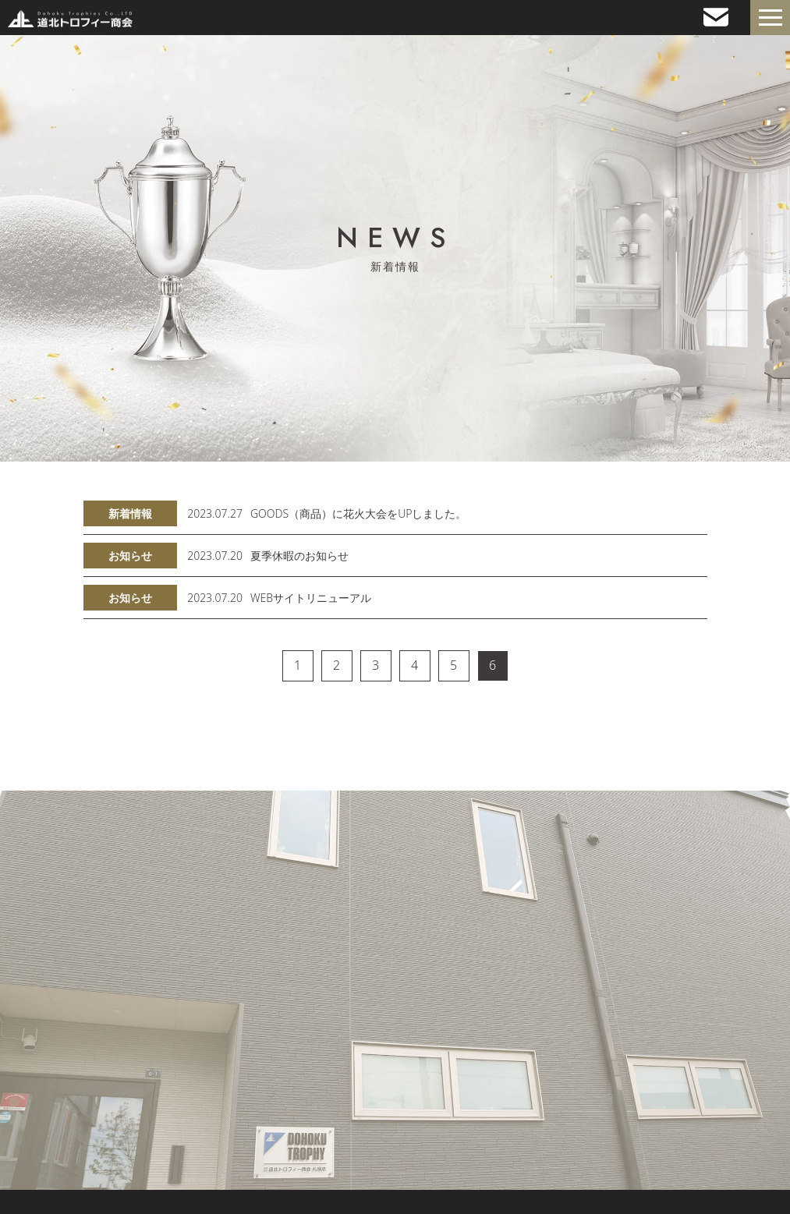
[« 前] (259, 665)
